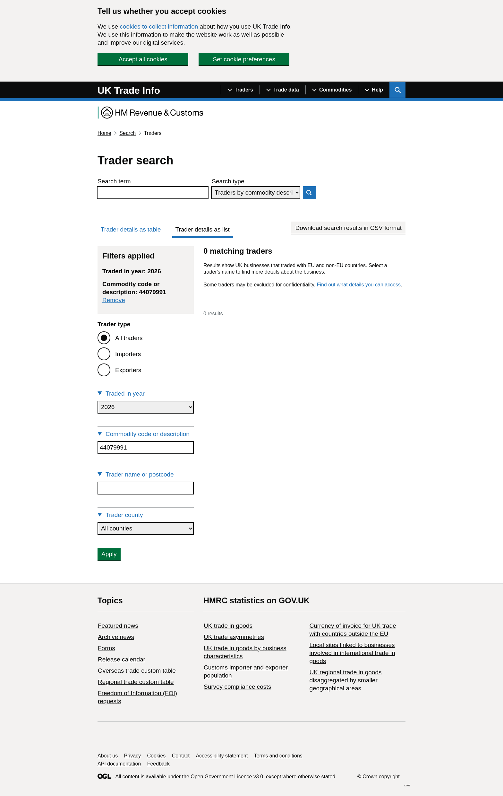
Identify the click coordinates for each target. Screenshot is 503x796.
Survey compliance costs (237, 686)
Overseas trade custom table (137, 670)
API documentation (119, 763)
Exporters (128, 370)
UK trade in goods (228, 625)
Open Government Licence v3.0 (227, 776)
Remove (113, 300)
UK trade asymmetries (234, 637)
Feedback (158, 763)
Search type (228, 181)
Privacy (132, 755)
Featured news (118, 625)
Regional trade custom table (136, 681)
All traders (129, 338)
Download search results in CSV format (348, 227)
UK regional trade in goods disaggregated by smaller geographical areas (345, 680)
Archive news (116, 637)
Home (104, 133)
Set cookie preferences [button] (244, 59)
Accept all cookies (143, 59)
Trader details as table (131, 229)
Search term (114, 181)
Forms (106, 648)
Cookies (156, 755)
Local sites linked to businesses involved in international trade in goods (352, 653)
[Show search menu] (397, 90)
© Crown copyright (378, 776)
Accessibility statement (222, 755)
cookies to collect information (159, 26)
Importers (128, 354)
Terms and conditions (278, 755)
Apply (109, 554)
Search (127, 133)
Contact (181, 755)
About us (108, 755)
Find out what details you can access (359, 284)
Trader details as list (202, 229)
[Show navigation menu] (240, 90)
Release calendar (121, 659)
